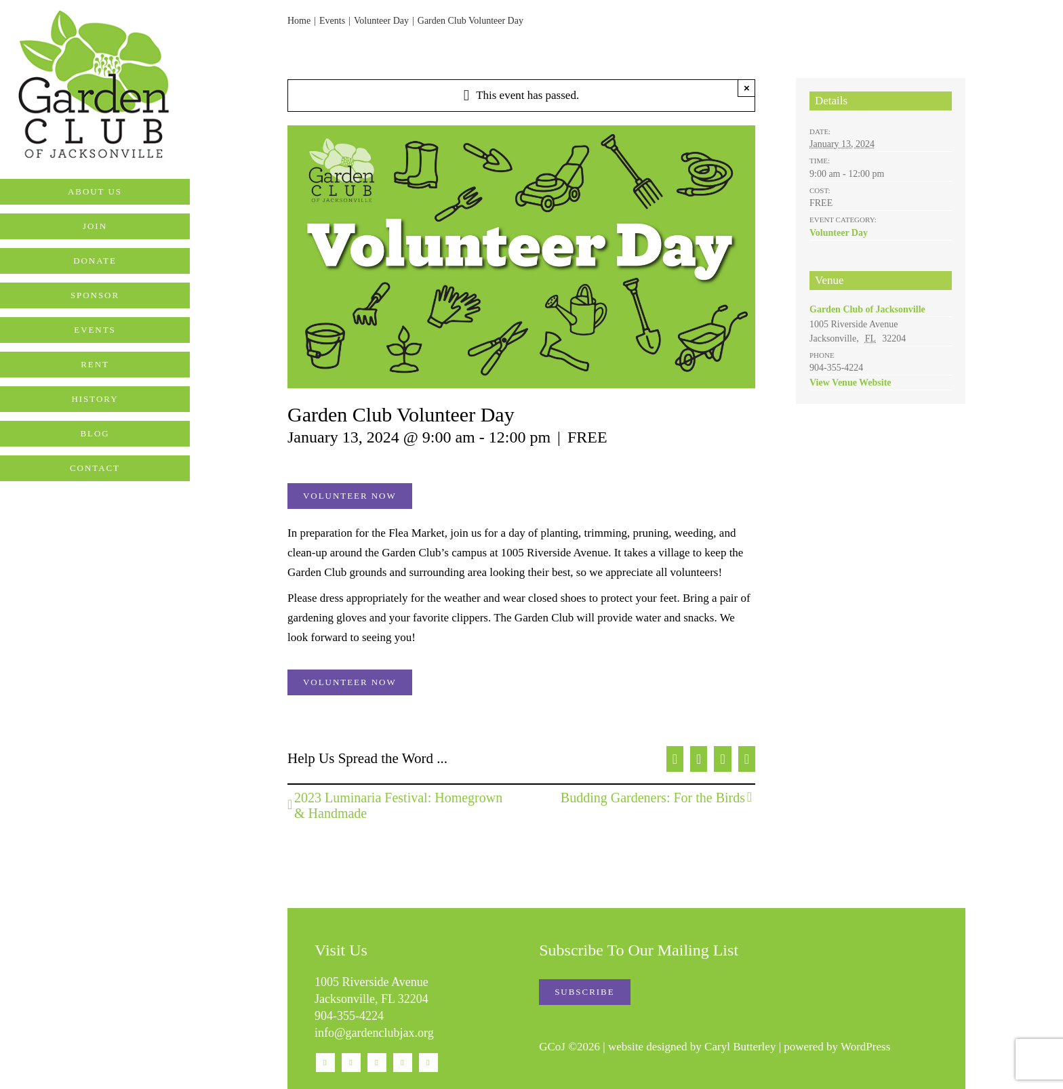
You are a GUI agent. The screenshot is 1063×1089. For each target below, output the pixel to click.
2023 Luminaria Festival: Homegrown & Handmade (398, 805)
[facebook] (325, 1062)
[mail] (402, 1062)
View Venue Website (850, 382)
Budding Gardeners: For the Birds (653, 797)
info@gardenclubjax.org (374, 1033)
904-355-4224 (349, 1016)
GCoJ (552, 1046)
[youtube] (376, 1062)
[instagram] (351, 1062)
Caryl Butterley (740, 1046)
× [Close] (747, 88)
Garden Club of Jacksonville (867, 309)
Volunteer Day (838, 233)
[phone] (428, 1062)
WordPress (865, 1046)
